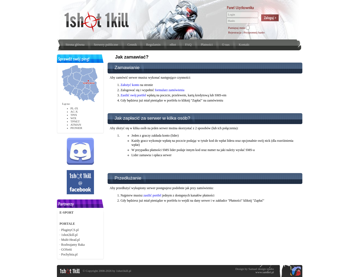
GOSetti (66, 249)
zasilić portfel (152, 195)
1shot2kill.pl (69, 235)
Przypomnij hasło (254, 32)
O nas (226, 45)
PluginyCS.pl (70, 230)
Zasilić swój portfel (133, 95)
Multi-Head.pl (70, 240)
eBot (173, 45)
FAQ (188, 45)
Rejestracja (235, 32)
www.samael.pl (264, 272)
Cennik (132, 45)
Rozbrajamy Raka (73, 245)
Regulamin (153, 45)
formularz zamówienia (169, 90)
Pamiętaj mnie (236, 27)
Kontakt (244, 45)
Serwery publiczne (106, 45)
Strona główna (75, 45)
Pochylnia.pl (69, 254)
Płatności (207, 45)
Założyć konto (130, 85)
